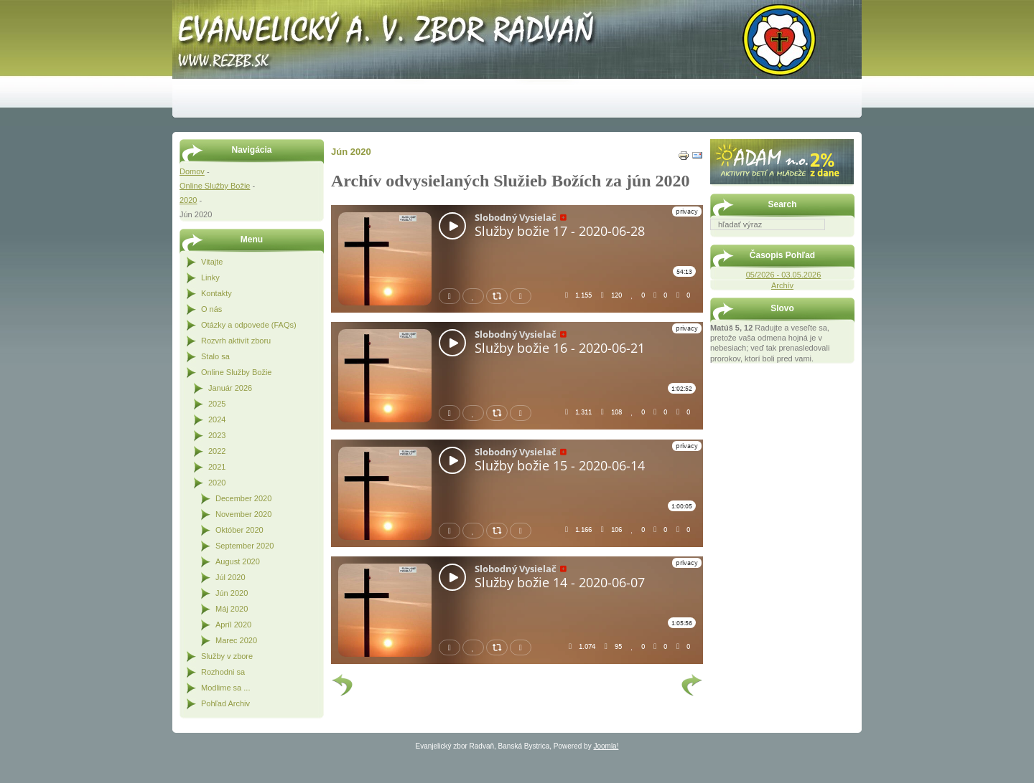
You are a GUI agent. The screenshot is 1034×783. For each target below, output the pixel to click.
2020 (188, 200)
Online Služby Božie (215, 185)
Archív (782, 285)
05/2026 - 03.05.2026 (783, 274)
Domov (192, 171)
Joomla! (605, 746)
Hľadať (847, 240)
